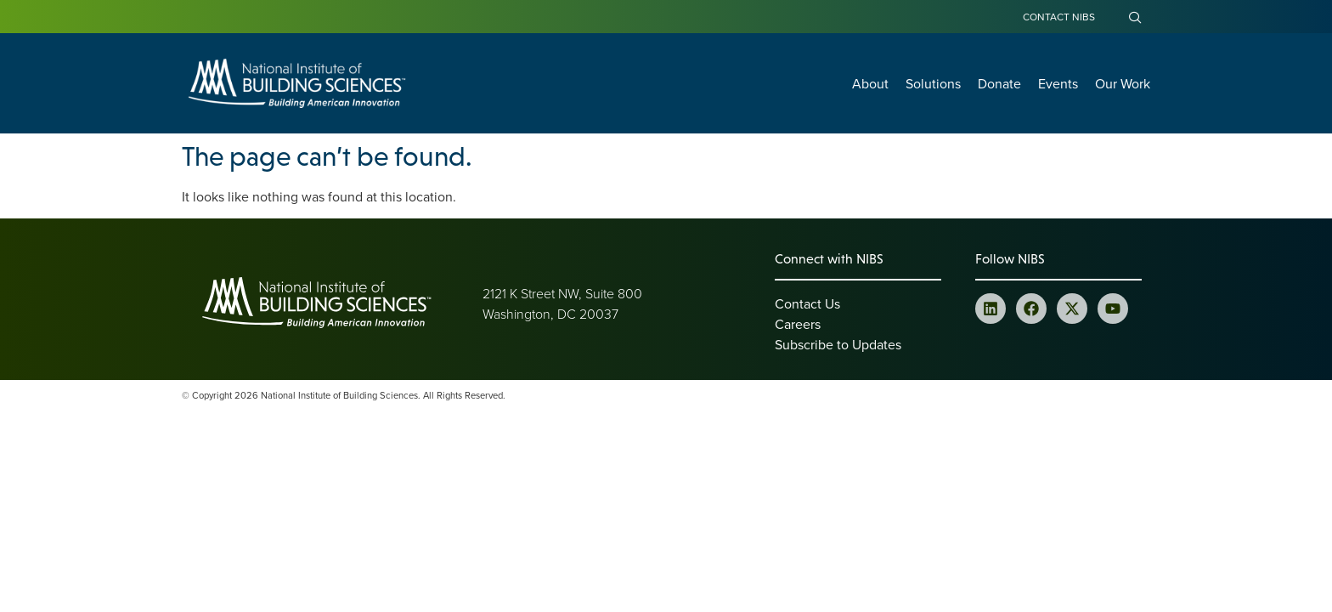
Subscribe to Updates (838, 344)
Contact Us (807, 303)
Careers (798, 323)
